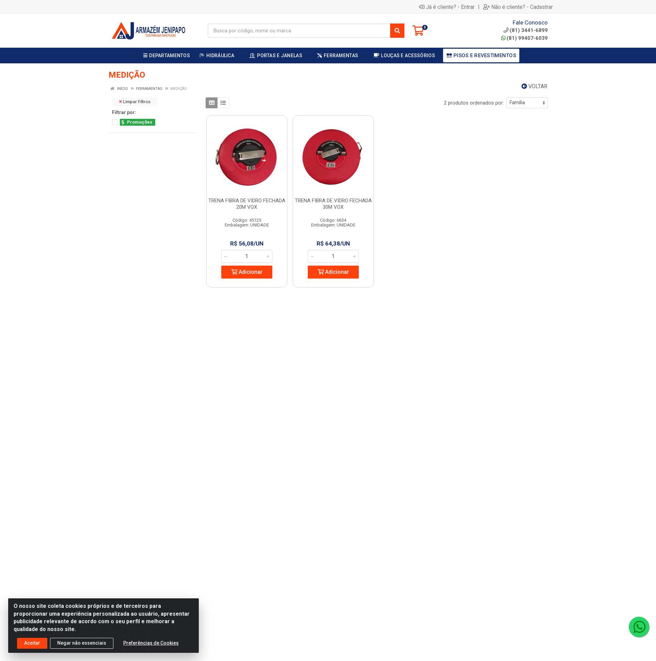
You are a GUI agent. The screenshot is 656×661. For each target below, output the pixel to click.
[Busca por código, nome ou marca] (299, 30)
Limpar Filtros (134, 101)
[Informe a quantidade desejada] (246, 256)
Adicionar (246, 272)
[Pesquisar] (397, 30)
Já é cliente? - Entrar (447, 7)
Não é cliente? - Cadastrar (518, 7)
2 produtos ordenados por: (474, 103)
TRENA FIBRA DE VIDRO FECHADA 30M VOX (333, 204)
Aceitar (32, 644)
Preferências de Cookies (151, 644)
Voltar (534, 86)
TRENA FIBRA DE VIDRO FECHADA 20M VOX (246, 204)
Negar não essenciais (81, 644)
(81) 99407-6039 (524, 38)
